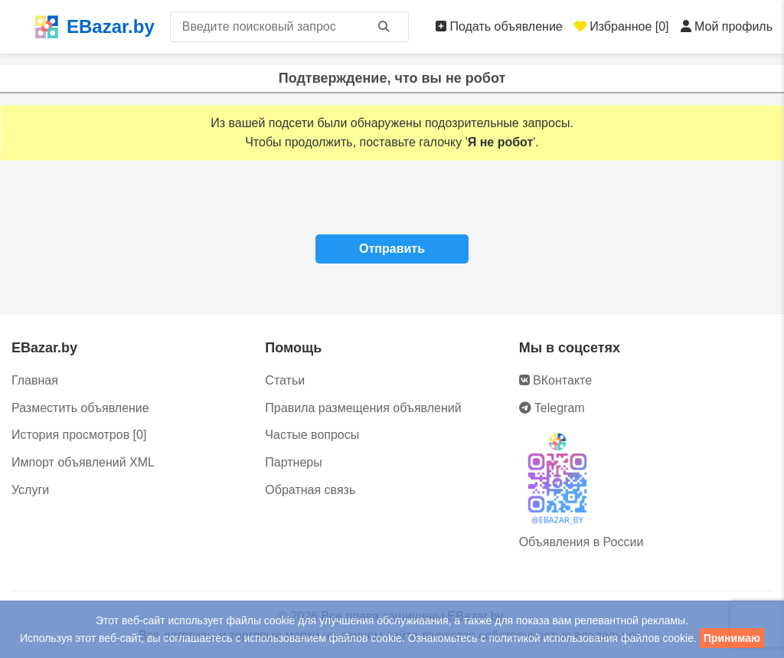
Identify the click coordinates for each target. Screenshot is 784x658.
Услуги (30, 489)
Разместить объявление (80, 407)
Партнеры (293, 462)
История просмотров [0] (78, 434)
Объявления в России (581, 541)
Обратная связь (310, 489)
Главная (34, 380)
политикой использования (553, 638)
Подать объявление (499, 26)
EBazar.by (94, 27)
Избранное (621, 26)
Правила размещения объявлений (363, 407)
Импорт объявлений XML (83, 462)
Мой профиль (727, 26)
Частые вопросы (312, 434)
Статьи (285, 380)
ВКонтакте (555, 380)
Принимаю (732, 638)
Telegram (552, 407)
